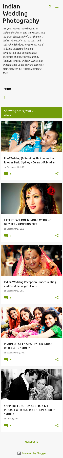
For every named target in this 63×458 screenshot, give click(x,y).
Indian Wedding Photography (21, 13)
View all (8, 115)
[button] (57, 174)
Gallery (21, 98)
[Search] (50, 7)
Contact (38, 98)
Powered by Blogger (31, 453)
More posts (31, 442)
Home (6, 98)
